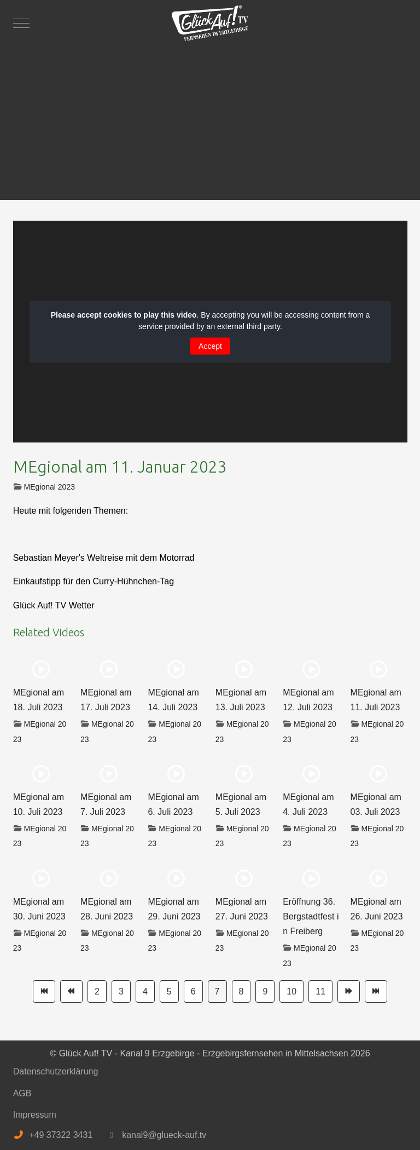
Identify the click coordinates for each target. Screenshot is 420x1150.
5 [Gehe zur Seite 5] (169, 991)
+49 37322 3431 (60, 1135)
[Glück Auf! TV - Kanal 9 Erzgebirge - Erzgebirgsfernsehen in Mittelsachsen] (210, 23)
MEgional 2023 (49, 486)
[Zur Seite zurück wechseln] (71, 991)
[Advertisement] (210, 117)
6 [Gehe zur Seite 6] (193, 991)
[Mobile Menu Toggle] (21, 23)
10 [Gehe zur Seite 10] (291, 991)
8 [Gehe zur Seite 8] (241, 991)
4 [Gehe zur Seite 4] (145, 991)
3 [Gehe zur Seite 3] (121, 991)
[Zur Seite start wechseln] (44, 991)
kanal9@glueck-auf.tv (164, 1135)
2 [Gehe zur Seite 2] (97, 991)
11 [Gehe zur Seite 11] (320, 991)
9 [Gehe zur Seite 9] (264, 991)
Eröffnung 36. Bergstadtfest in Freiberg (311, 916)
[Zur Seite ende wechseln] (376, 991)
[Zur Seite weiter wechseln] (348, 991)
